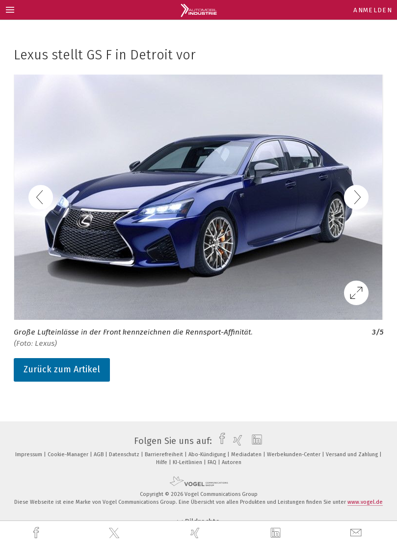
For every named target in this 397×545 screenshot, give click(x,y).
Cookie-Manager (69, 454)
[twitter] (115, 533)
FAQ (213, 462)
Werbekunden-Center (294, 454)
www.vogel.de (365, 502)
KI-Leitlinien (188, 462)
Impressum (29, 454)
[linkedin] (276, 533)
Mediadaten (247, 454)
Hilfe (162, 462)
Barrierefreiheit (165, 454)
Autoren (231, 462)
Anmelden (372, 10)
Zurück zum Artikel (62, 369)
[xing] (196, 533)
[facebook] (37, 533)
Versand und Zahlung (352, 454)
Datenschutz (125, 454)
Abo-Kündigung (207, 454)
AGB (99, 454)
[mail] (357, 533)
